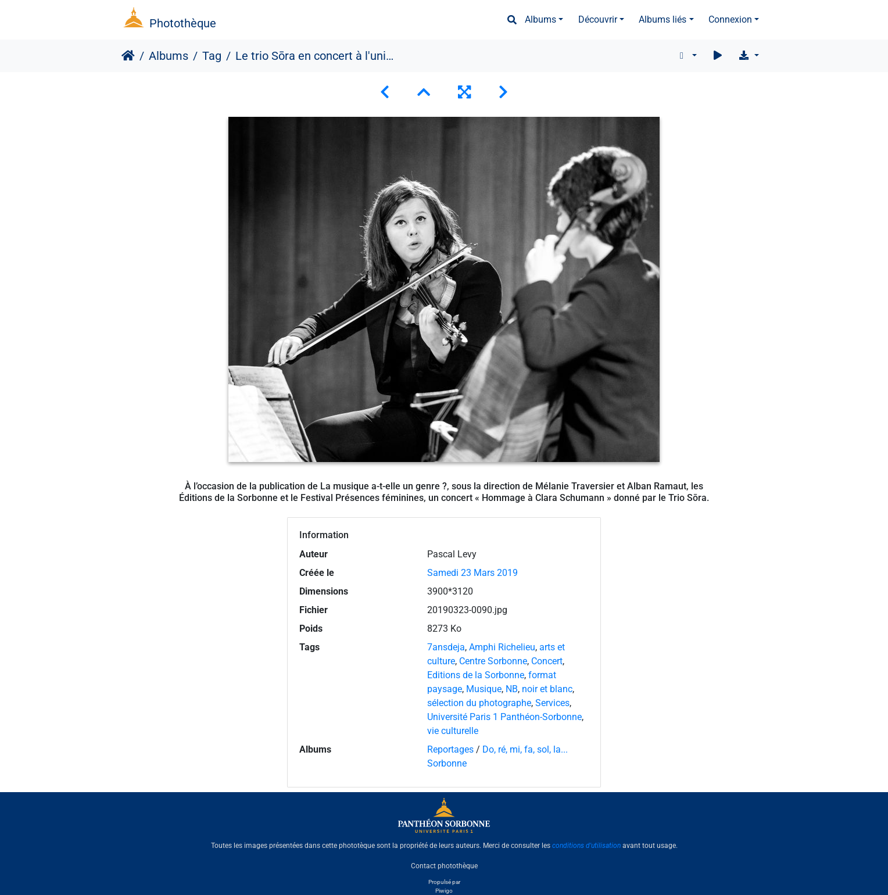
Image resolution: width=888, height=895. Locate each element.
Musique (484, 688)
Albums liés (662, 19)
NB (512, 688)
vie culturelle (452, 730)
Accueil (128, 56)
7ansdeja (446, 647)
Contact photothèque (444, 865)
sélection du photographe (479, 702)
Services (552, 702)
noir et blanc (547, 688)
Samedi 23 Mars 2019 (472, 572)
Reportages (450, 749)
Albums (540, 19)
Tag (211, 56)
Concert (547, 661)
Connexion (730, 19)
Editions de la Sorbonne (475, 675)
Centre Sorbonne (493, 661)
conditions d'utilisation (586, 846)
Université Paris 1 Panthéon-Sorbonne (504, 716)
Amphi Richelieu (502, 647)
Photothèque (182, 23)
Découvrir (597, 19)
